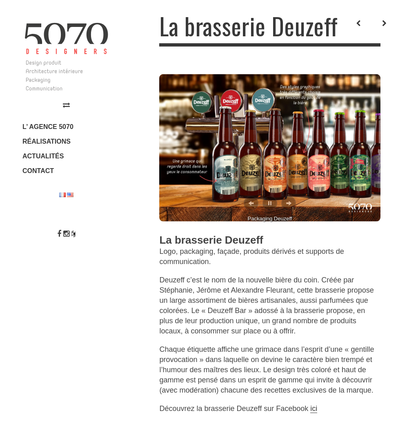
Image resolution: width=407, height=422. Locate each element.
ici (313, 408)
